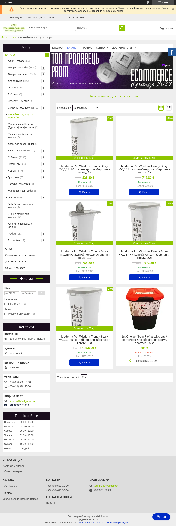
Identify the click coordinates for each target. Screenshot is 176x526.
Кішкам (12, 170)
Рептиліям (14, 240)
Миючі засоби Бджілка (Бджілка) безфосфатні (21, 126)
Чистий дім (14, 164)
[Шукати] (122, 28)
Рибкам (12, 94)
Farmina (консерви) (19, 184)
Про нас (87, 47)
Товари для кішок (18, 74)
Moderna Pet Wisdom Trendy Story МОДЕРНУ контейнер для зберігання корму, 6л (144, 169)
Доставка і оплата (124, 47)
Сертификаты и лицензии (20, 255)
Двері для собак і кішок (21, 143)
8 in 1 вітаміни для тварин (18, 215)
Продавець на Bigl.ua (88, 519)
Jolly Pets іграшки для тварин (20, 206)
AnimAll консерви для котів (20, 225)
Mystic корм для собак (20, 190)
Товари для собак (18, 67)
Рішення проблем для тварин (20, 136)
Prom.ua (104, 516)
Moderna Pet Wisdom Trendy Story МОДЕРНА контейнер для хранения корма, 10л (84, 254)
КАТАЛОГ (11, 37)
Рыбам (12, 233)
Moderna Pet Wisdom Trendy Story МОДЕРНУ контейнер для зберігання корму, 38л (84, 340)
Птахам (12, 87)
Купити (86, 192)
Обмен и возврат (15, 268)
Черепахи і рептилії (19, 101)
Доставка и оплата (13, 466)
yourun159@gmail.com (23, 401)
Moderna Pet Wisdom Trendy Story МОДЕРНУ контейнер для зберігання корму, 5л (84, 169)
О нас (8, 248)
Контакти (102, 47)
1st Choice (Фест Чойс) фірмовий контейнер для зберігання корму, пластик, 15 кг (144, 340)
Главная (57, 47)
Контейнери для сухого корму (21, 116)
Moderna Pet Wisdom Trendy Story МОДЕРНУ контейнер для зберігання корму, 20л (144, 254)
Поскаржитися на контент (90, 522)
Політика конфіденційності (118, 522)
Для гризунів (15, 81)
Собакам (13, 157)
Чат (161, 516)
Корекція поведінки (19, 150)
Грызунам (13, 177)
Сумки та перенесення (21, 107)
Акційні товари (16, 60)
